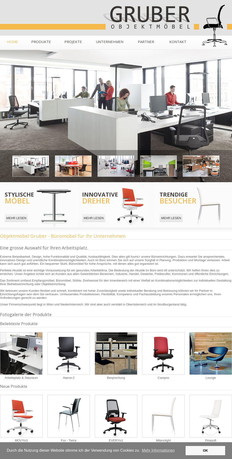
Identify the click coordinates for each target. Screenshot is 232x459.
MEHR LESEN (16, 218)
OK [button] (205, 450)
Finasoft (210, 418)
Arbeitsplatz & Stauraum (21, 356)
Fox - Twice (68, 418)
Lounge (210, 356)
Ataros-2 (68, 356)
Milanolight (163, 418)
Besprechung (116, 356)
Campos (163, 356)
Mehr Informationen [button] (158, 450)
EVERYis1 (116, 418)
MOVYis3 (21, 418)
